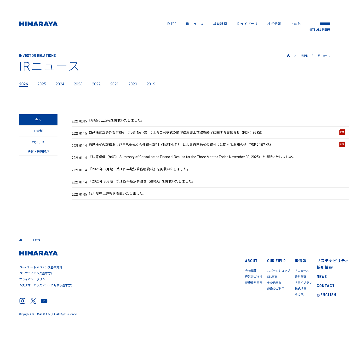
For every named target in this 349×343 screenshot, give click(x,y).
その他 (296, 24)
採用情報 (309, 278)
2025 (44, 84)
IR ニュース (195, 24)
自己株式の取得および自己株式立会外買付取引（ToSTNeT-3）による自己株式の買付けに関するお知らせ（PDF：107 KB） (208, 150)
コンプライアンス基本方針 (37, 286)
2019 (165, 84)
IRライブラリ (273, 291)
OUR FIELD (224, 268)
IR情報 (300, 55)
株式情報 (274, 24)
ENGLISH (311, 308)
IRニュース (322, 55)
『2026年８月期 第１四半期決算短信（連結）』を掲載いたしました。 (141, 193)
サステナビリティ (316, 268)
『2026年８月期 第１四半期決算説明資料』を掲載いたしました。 (139, 179)
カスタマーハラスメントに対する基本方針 (47, 296)
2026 (24, 84)
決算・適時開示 (38, 164)
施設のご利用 (226, 298)
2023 (85, 84)
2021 (125, 84)
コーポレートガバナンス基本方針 (41, 281)
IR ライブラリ (247, 24)
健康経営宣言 (186, 291)
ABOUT (181, 268)
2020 (145, 84)
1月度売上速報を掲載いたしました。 (113, 121)
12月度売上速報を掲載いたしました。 (114, 207)
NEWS (306, 288)
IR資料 (38, 135)
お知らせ (38, 150)
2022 (105, 84)
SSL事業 (222, 285)
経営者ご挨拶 (186, 285)
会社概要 (183, 278)
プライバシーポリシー (34, 291)
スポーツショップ (230, 278)
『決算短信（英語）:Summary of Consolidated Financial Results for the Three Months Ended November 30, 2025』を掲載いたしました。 (198, 164)
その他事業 (224, 291)
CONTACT (309, 298)
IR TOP (172, 24)
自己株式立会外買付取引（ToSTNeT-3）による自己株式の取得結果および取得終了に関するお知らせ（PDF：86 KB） (208, 136)
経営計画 (220, 24)
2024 (64, 84)
